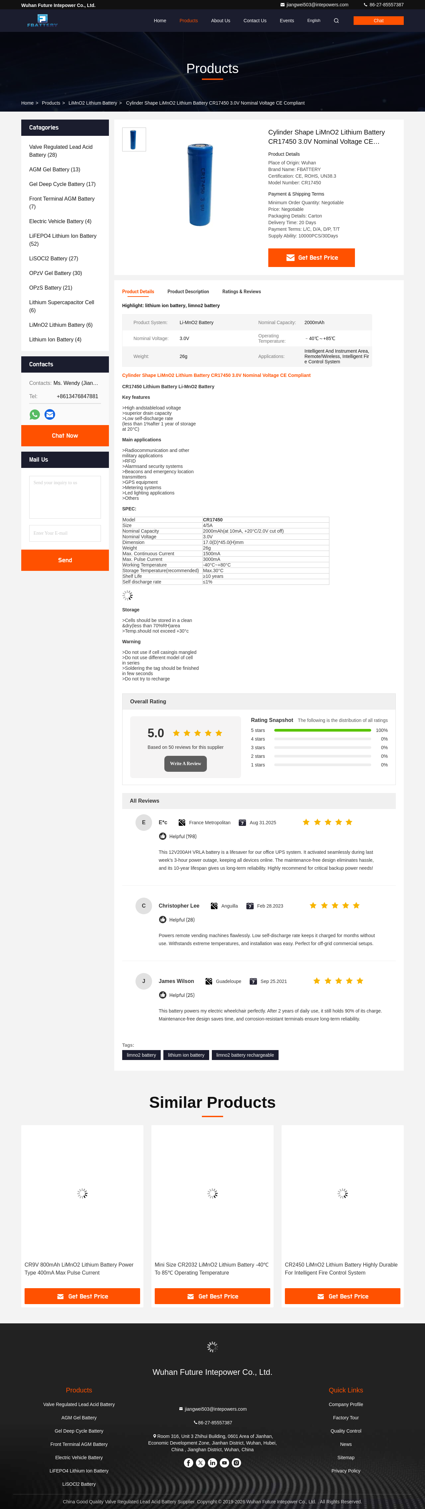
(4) (60, 221)
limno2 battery (141, 1055)
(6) (61, 306)
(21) (50, 288)
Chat (379, 20)
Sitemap (345, 1457)
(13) (54, 169)
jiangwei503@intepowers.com (315, 4)
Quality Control (346, 1431)
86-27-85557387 (383, 4)
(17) (62, 184)
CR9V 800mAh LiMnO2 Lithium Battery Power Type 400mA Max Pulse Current (79, 1269)
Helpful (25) (182, 995)
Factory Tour (346, 1417)
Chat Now (65, 435)
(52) (63, 240)
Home (160, 20)
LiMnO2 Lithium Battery (93, 103)
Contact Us (255, 20)
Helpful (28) (182, 920)
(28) (61, 151)
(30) (55, 273)
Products (189, 20)
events (287, 20)
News (346, 1444)
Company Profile (346, 1404)
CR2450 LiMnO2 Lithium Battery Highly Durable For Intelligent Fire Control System (341, 1269)
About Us (220, 20)
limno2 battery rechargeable (245, 1055)
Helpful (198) (183, 837)
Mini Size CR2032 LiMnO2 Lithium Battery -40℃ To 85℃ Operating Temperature (212, 1269)
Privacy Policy (345, 1470)
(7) (62, 203)
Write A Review (185, 763)
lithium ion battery (186, 1055)
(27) (53, 258)
